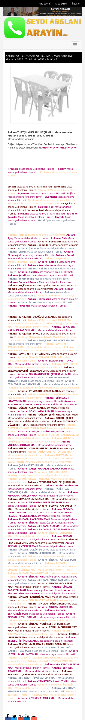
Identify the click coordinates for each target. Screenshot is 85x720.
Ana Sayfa (44, 3)
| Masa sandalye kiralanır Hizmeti (32, 168)
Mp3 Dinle (61, 3)
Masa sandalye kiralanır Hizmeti (30, 186)
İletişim (76, 3)
